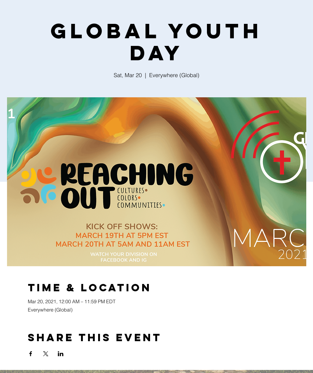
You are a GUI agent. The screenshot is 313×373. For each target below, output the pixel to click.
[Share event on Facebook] (31, 353)
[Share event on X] (46, 353)
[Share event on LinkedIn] (61, 353)
